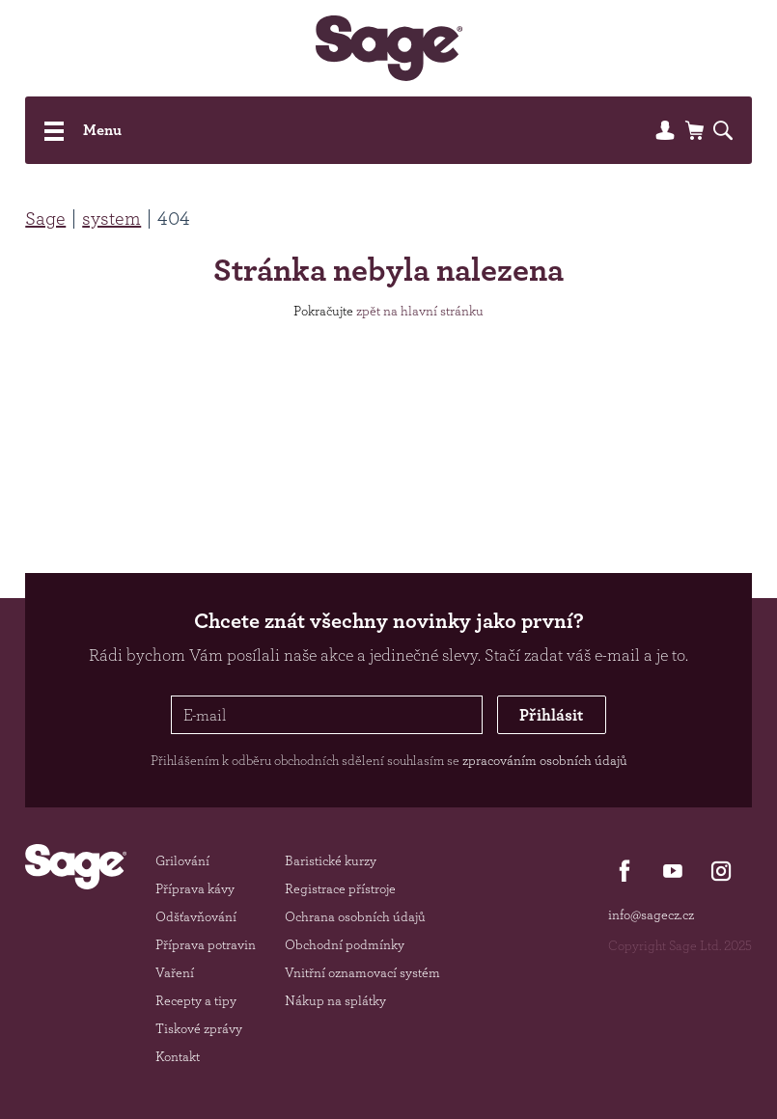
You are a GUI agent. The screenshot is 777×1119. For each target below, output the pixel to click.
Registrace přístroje (340, 888)
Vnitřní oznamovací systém (362, 972)
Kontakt (177, 1056)
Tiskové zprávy (198, 1028)
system (111, 218)
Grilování (182, 860)
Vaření (174, 972)
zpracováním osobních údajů (544, 760)
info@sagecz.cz (651, 914)
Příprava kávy (195, 888)
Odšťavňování (195, 916)
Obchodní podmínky (344, 944)
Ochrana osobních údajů (355, 916)
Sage (45, 218)
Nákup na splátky (335, 1000)
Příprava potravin (205, 944)
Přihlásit (551, 714)
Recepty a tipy (195, 1000)
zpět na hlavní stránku (420, 310)
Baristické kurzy (330, 860)
